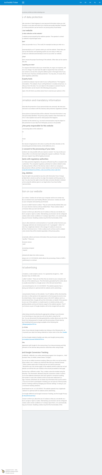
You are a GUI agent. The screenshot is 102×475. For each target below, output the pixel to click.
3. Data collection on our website (42, 217)
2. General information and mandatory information (45, 108)
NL (95, 2)
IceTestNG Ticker (11, 2)
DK (90, 2)
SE (99, 2)
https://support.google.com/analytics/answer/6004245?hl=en (52, 385)
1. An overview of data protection (42, 16)
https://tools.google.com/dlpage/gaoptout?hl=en (39, 370)
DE (85, 2)
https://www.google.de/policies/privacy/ (54, 454)
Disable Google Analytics (53, 380)
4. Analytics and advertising (39, 303)
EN (81, 2)
